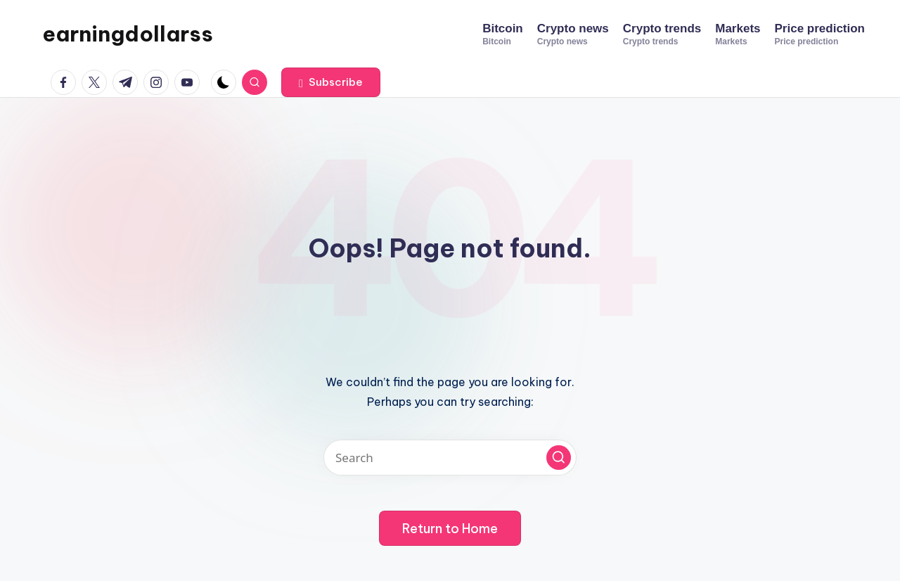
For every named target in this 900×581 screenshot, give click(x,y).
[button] (330, 82)
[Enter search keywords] (450, 457)
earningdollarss (127, 33)
